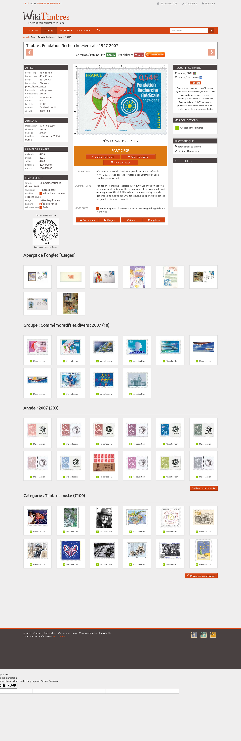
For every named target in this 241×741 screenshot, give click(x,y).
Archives (66, 30)
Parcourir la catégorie (201, 575)
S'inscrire (189, 3)
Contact (37, 632)
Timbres (49, 30)
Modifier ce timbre (103, 156)
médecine (47, 193)
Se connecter (167, 3)
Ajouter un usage (138, 156)
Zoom (131, 219)
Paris (45, 207)
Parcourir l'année (203, 488)
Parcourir (84, 30)
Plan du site (105, 632)
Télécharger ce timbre (188, 146)
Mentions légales (88, 632)
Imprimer (154, 219)
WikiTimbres (59, 636)
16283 (33, 3)
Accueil (34, 30)
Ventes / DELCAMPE (188, 77)
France (208, 3)
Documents (87, 219)
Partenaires (50, 632)
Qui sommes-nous (67, 632)
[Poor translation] (12, 686)
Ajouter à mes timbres (191, 127)
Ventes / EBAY (185, 72)
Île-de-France (49, 203)
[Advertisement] (157, 17)
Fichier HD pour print (187, 150)
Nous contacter (120, 162)
